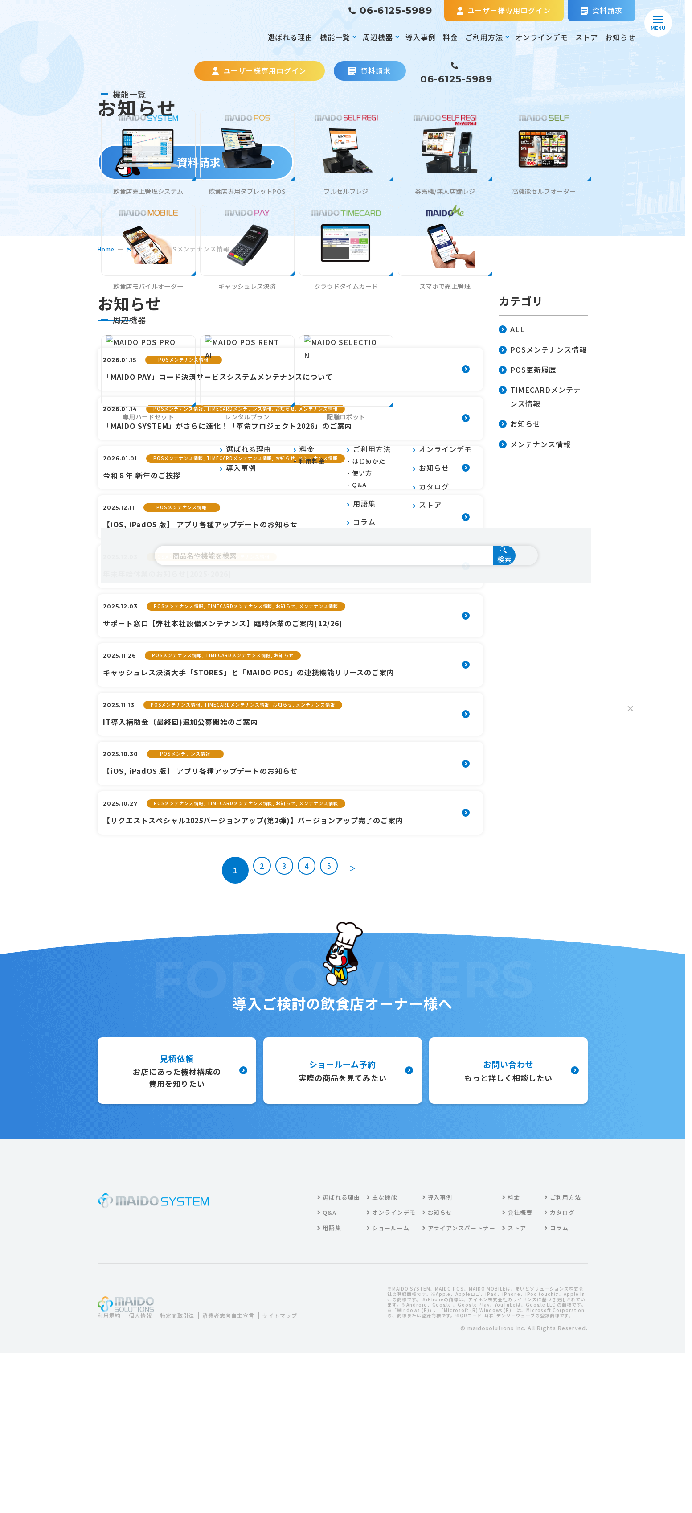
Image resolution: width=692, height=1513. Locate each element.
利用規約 (111, 1452)
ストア (586, 37)
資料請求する (196, 162)
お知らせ (620, 37)
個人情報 (145, 1452)
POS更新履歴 (528, 370)
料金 (450, 37)
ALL (512, 330)
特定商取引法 (187, 1452)
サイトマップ (122, 1464)
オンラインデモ (542, 37)
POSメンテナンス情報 (543, 350)
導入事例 (420, 37)
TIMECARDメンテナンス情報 (540, 397)
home (107, 248)
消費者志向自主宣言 (245, 1452)
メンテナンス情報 (535, 445)
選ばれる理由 (290, 37)
